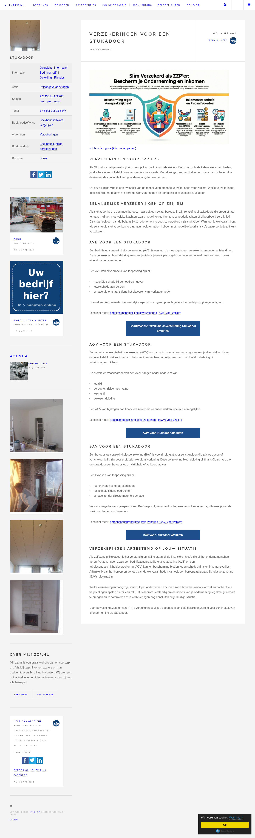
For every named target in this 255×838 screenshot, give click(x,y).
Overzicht (46, 67)
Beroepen (62, 5)
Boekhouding (142, 5)
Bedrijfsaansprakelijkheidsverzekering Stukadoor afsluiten (163, 328)
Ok (225, 825)
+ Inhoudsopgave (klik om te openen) (112, 148)
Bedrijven (40, 5)
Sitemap (14, 820)
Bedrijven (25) (49, 72)
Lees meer (21, 695)
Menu (249, 5)
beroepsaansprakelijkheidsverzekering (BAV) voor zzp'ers (146, 521)
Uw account (224, 5)
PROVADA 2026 (38, 363)
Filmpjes (59, 77)
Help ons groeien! (27, 721)
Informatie (60, 67)
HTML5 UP (35, 812)
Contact (193, 5)
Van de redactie (114, 5)
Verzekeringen (49, 134)
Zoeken (237, 5)
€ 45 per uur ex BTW (53, 110)
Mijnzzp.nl (15, 5)
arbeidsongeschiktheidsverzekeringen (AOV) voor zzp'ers (146, 419)
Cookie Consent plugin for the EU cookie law (225, 831)
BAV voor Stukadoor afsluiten (163, 535)
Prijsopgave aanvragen (54, 86)
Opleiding (46, 77)
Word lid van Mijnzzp (30, 320)
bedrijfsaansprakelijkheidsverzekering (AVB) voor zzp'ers (145, 312)
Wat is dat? (236, 817)
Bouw (43, 158)
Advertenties (86, 5)
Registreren (45, 695)
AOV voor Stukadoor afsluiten (163, 432)
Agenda (19, 356)
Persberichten (169, 5)
